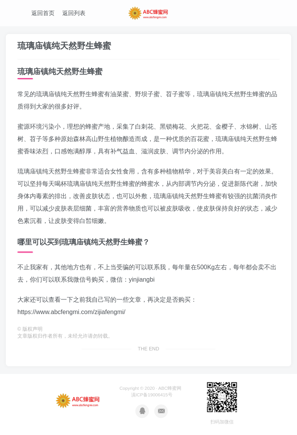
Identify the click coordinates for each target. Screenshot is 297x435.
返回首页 (43, 13)
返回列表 (73, 13)
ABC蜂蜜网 (169, 388)
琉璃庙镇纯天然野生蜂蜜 (64, 46)
